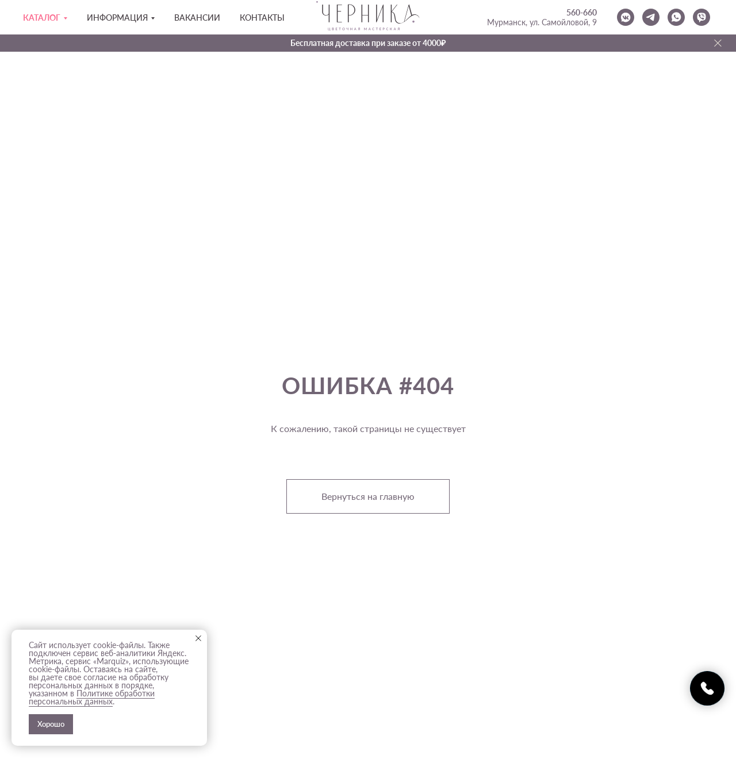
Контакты (262, 17)
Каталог (41, 17)
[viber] (701, 17)
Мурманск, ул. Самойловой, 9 (542, 22)
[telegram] (651, 17)
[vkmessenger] (625, 17)
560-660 (581, 12)
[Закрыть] (717, 43)
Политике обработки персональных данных (92, 697)
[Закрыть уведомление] (198, 638)
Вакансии (197, 17)
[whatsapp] (676, 17)
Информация (117, 17)
